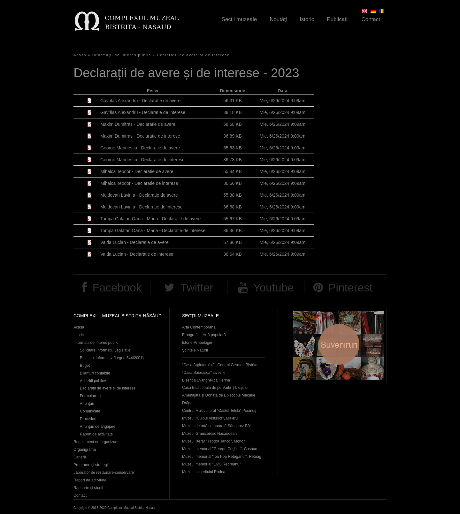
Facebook (117, 287)
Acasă (80, 55)
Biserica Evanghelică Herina (206, 380)
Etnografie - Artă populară (204, 335)
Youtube (273, 287)
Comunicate (90, 411)
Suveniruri (339, 345)
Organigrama (84, 449)
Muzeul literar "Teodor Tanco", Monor (213, 441)
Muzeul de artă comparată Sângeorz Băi (216, 426)
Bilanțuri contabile (95, 373)
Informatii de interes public (95, 342)
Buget (85, 365)
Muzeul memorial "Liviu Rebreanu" (211, 464)
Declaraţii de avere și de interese (108, 388)
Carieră (79, 457)
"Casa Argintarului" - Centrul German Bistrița (219, 365)
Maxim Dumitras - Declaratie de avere (137, 124)
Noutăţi (278, 19)
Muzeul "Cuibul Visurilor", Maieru (210, 418)
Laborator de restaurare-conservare (103, 472)
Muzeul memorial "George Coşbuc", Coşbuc (219, 449)
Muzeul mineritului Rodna (203, 472)
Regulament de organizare (96, 442)
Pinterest (350, 287)
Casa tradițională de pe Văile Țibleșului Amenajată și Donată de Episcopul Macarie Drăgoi (218, 395)
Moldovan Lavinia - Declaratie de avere (139, 195)
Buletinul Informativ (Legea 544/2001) (112, 358)
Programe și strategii (91, 465)
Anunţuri (87, 403)
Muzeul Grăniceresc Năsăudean (209, 433)
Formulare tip (91, 396)
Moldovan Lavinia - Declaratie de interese (141, 206)
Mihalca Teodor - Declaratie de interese (139, 183)
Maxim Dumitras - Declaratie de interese (140, 136)
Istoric (307, 19)
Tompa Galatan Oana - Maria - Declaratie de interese (152, 230)
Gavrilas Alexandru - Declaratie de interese (142, 112)
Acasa (78, 327)
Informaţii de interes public (121, 55)
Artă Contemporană (199, 327)
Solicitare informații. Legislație (105, 350)
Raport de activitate (96, 434)
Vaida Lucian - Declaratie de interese (136, 254)
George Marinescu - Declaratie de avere (140, 147)
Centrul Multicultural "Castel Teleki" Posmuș (219, 410)
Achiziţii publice (93, 381)
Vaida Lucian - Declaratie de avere (134, 242)
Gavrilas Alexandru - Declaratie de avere (140, 100)
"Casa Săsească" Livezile (204, 372)
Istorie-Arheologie (197, 342)
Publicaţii (338, 19)
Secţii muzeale (239, 19)
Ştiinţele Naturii (195, 350)
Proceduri (88, 419)
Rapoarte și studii (88, 488)
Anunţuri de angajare (97, 426)
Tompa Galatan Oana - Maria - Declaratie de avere (150, 218)
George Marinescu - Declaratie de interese (142, 159)
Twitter (196, 287)
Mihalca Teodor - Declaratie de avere (136, 171)
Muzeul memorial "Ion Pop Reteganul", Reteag (221, 456)
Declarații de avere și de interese (193, 55)
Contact (370, 19)
